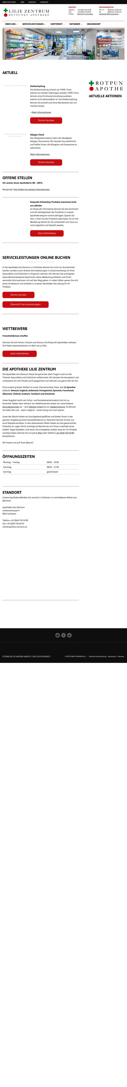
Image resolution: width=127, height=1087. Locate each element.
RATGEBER (74, 24)
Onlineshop (93, 24)
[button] (57, 635)
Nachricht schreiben (85, 14)
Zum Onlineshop (47, 233)
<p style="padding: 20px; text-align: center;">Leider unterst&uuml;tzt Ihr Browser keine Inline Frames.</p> (107, 347)
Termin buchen (46, 120)
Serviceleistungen (10, 407)
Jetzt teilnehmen (19, 353)
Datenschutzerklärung (97, 656)
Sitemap (120, 656)
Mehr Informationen (41, 112)
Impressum (112, 656)
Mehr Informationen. (40, 154)
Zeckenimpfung (57, 407)
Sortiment (57, 24)
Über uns (10, 24)
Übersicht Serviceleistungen (25, 304)
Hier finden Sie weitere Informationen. (32, 189)
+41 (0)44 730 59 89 (65, 433)
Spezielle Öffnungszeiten (109, 14)
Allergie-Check (36, 407)
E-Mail (39, 433)
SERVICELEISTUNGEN (33, 24)
